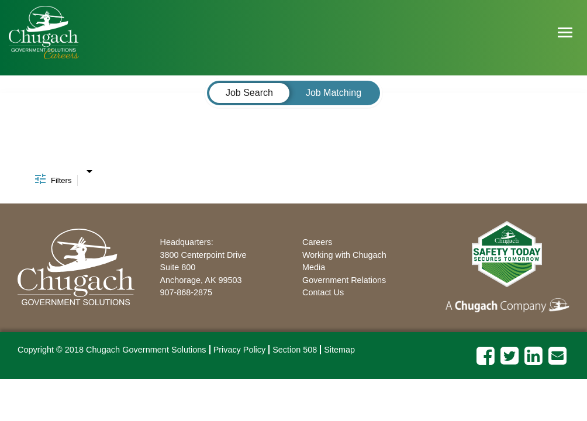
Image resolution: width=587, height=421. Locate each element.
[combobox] (89, 168)
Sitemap (339, 349)
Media (313, 267)
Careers (317, 242)
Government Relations (344, 280)
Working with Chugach (344, 255)
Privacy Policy (239, 349)
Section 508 (294, 349)
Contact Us (323, 292)
